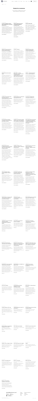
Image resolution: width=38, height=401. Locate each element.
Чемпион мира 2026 (29, 23)
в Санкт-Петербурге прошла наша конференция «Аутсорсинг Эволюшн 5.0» (7, 24)
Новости (13, 1)
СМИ (19, 1)
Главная (2, 4)
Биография (16, 1)
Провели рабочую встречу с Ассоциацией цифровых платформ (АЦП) (18, 24)
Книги (24, 1)
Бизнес (21, 1)
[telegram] (31, 1)
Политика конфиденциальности (5, 397)
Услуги (29, 1)
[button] (35, 1)
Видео (26, 1)
